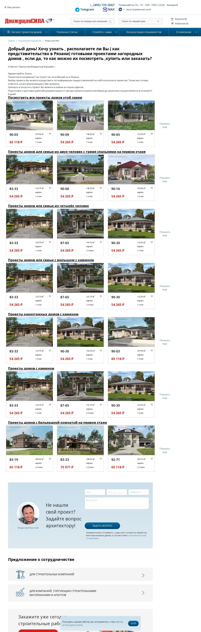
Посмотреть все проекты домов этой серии (45, 97)
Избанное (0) (181, 23)
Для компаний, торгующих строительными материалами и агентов (62, 593)
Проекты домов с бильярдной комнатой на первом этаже (57, 422)
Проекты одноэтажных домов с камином (43, 314)
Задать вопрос (102, 525)
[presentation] (105, 514)
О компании (183, 32)
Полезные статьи (67, 32)
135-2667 (104, 5)
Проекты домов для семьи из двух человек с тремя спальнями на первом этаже (77, 151)
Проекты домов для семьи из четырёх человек (48, 205)
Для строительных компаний (51, 574)
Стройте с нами (102, 32)
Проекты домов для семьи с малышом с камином (51, 260)
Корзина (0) (181, 18)
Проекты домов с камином (31, 368)
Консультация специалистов (143, 32)
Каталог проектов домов (27, 32)
